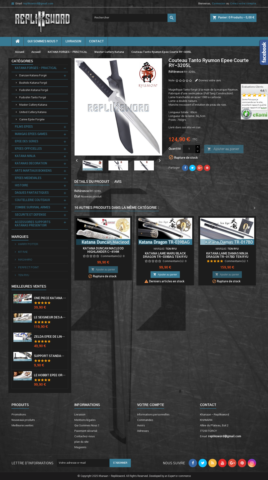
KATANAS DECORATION (31, 163)
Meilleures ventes (22, 425)
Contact (208, 405)
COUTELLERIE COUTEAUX (32, 200)
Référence (176, 72)
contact (96, 41)
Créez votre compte (243, 3)
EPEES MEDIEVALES (28, 178)
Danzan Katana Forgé (33, 75)
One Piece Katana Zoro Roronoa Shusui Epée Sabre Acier (50, 298)
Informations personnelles (153, 414)
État (77, 196)
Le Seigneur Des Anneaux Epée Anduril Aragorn (50, 317)
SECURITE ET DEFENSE (30, 215)
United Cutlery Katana (32, 112)
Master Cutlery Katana (33, 105)
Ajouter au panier (223, 149)
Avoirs (141, 425)
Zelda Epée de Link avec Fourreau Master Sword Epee (50, 336)
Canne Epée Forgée (32, 119)
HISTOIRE (21, 185)
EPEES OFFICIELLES (28, 149)
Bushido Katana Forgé (33, 83)
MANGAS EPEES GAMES (31, 134)
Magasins (80, 447)
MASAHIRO (25, 259)
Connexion (218, 3)
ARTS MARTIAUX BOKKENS (33, 171)
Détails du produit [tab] (92, 181)
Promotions (19, 414)
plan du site (81, 442)
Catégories (22, 61)
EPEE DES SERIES (26, 141)
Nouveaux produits (23, 420)
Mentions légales (84, 420)
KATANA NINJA (25, 156)
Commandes (145, 420)
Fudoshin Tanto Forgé (32, 97)
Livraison (73, 41)
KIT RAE (23, 252)
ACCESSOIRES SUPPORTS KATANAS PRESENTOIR (32, 224)
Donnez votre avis (210, 80)
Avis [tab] (118, 181)
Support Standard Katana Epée (50, 356)
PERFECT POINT (28, 267)
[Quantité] (189, 149)
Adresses (143, 431)
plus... (264, 108)
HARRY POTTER (28, 244)
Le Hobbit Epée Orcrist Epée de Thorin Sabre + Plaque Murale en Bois (50, 375)
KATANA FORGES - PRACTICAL (36, 68)
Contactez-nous (84, 436)
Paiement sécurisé (85, 431)
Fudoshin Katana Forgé (33, 90)
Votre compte (150, 405)
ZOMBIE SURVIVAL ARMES (32, 207)
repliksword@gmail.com (38, 3)
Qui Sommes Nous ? (42, 41)
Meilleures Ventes (29, 286)
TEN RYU (23, 275)
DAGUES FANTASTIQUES (32, 193)
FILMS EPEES (24, 127)
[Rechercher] (134, 18)
